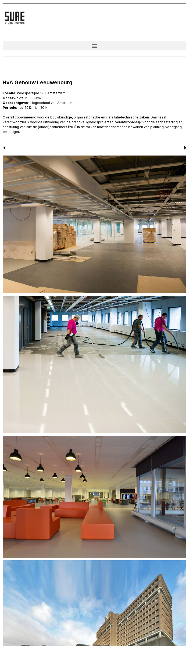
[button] (94, 45)
